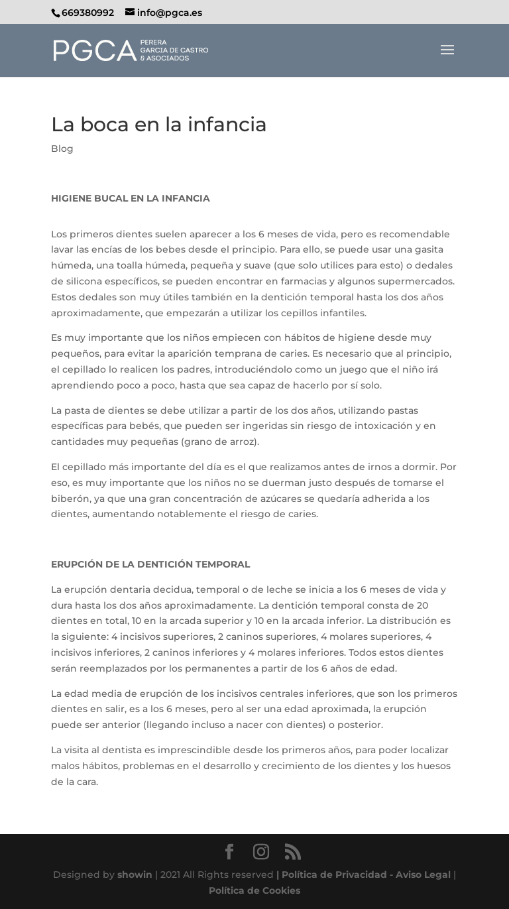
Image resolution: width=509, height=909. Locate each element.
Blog (62, 148)
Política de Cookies (254, 890)
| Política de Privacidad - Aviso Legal (363, 874)
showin (134, 874)
